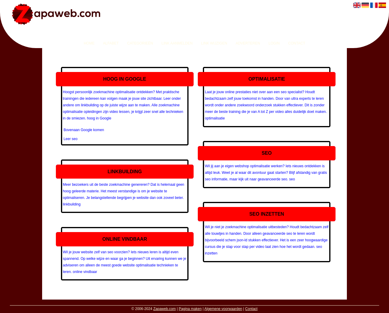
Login (274, 43)
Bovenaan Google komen (84, 130)
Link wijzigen (214, 43)
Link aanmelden (177, 43)
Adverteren (248, 43)
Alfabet (111, 43)
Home (89, 43)
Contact (296, 43)
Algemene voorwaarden (223, 309)
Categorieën (140, 43)
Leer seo (71, 139)
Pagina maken (190, 309)
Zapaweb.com (164, 309)
